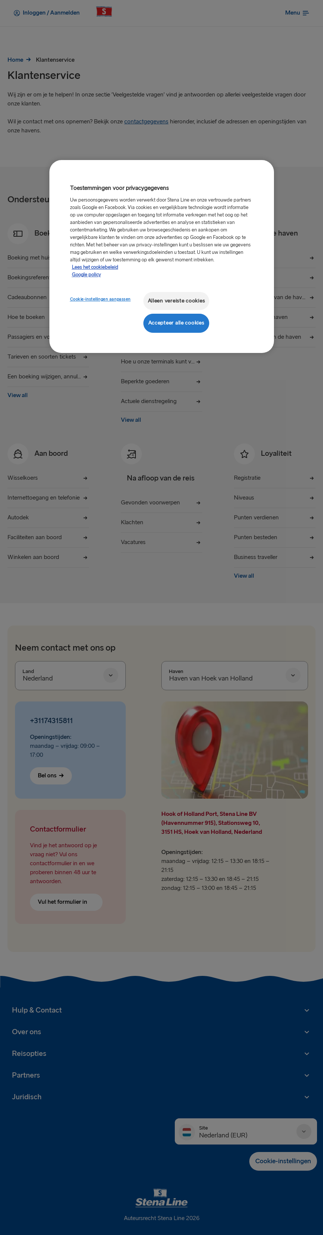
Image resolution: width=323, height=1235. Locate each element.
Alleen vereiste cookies (176, 301)
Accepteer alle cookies (176, 323)
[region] (161, 256)
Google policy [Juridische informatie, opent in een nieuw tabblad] (86, 275)
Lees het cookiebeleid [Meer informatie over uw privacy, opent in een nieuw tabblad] (95, 267)
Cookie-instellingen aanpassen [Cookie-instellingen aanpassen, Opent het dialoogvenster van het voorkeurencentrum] (100, 299)
